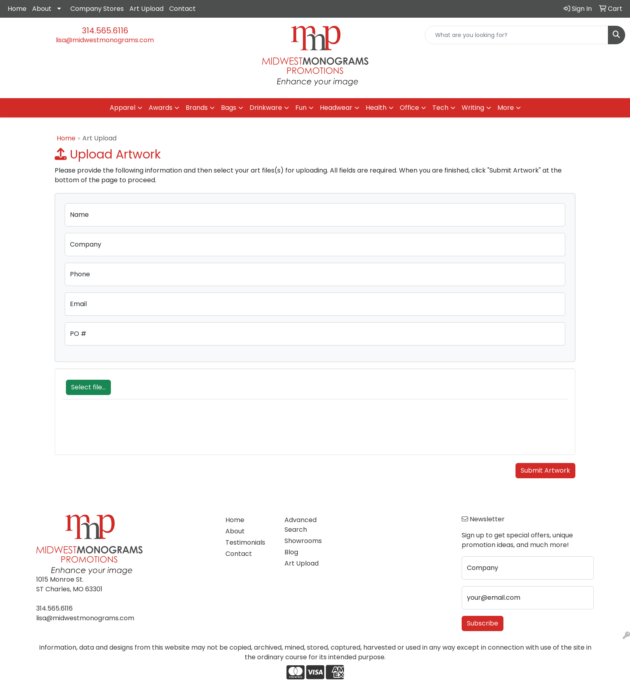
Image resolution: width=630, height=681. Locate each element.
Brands (197, 107)
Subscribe (482, 623)
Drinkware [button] (266, 107)
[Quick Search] (516, 35)
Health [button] (376, 107)
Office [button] (409, 107)
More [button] (505, 107)
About (41, 8)
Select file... (88, 387)
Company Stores (97, 8)
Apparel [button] (122, 107)
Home (17, 8)
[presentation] (124, 431)
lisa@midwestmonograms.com (105, 40)
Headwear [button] (336, 107)
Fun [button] (301, 107)
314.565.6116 (105, 30)
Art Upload (146, 8)
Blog (291, 552)
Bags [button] (228, 107)
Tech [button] (440, 107)
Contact (182, 8)
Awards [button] (160, 107)
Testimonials (245, 542)
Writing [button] (473, 107)
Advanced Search (300, 524)
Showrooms (303, 540)
